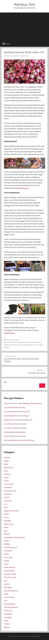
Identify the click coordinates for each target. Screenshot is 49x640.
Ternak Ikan (8, 611)
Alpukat (6, 457)
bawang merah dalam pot (26, 342)
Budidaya (10, 340)
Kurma (6, 517)
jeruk (5, 507)
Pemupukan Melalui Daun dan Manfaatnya (19, 440)
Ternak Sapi (8, 614)
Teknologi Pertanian (11, 607)
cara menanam (38, 345)
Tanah (6, 594)
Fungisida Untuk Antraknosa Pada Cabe (18, 420)
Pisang (6, 554)
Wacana (7, 627)
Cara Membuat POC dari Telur (14, 407)
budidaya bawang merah (12, 345)
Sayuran (16, 340)
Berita (6, 464)
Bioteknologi (8, 467)
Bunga (6, 477)
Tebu (5, 601)
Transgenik (8, 617)
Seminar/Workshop (11, 591)
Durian (6, 481)
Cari (5, 382)
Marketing (7, 521)
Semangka (8, 587)
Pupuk (6, 564)
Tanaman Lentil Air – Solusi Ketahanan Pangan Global (23, 403)
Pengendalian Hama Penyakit (14, 537)
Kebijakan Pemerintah (11, 511)
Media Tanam (8, 524)
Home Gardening (10, 491)
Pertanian (7, 347)
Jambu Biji (7, 501)
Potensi (6, 561)
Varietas (7, 624)
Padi (5, 531)
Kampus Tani (24, 4)
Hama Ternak (8, 484)
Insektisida (7, 494)
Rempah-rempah (10, 574)
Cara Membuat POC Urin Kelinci (15, 424)
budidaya (38, 342)
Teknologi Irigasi (9, 604)
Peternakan (8, 551)
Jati (5, 504)
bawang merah (12, 342)
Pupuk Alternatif (9, 567)
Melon (6, 527)
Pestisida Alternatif (10, 547)
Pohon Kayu (8, 557)
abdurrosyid (25, 56)
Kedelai (6, 514)
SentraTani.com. (23, 188)
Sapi (5, 581)
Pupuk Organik (9, 571)
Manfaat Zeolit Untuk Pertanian (15, 432)
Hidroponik (8, 487)
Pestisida (7, 544)
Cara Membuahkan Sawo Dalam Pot (17, 412)
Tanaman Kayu (9, 597)
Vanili (6, 621)
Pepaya (6, 541)
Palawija (7, 534)
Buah (6, 471)
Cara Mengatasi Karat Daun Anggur (16, 416)
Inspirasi (7, 497)
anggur (6, 461)
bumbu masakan (26, 345)
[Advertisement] (24, 26)
